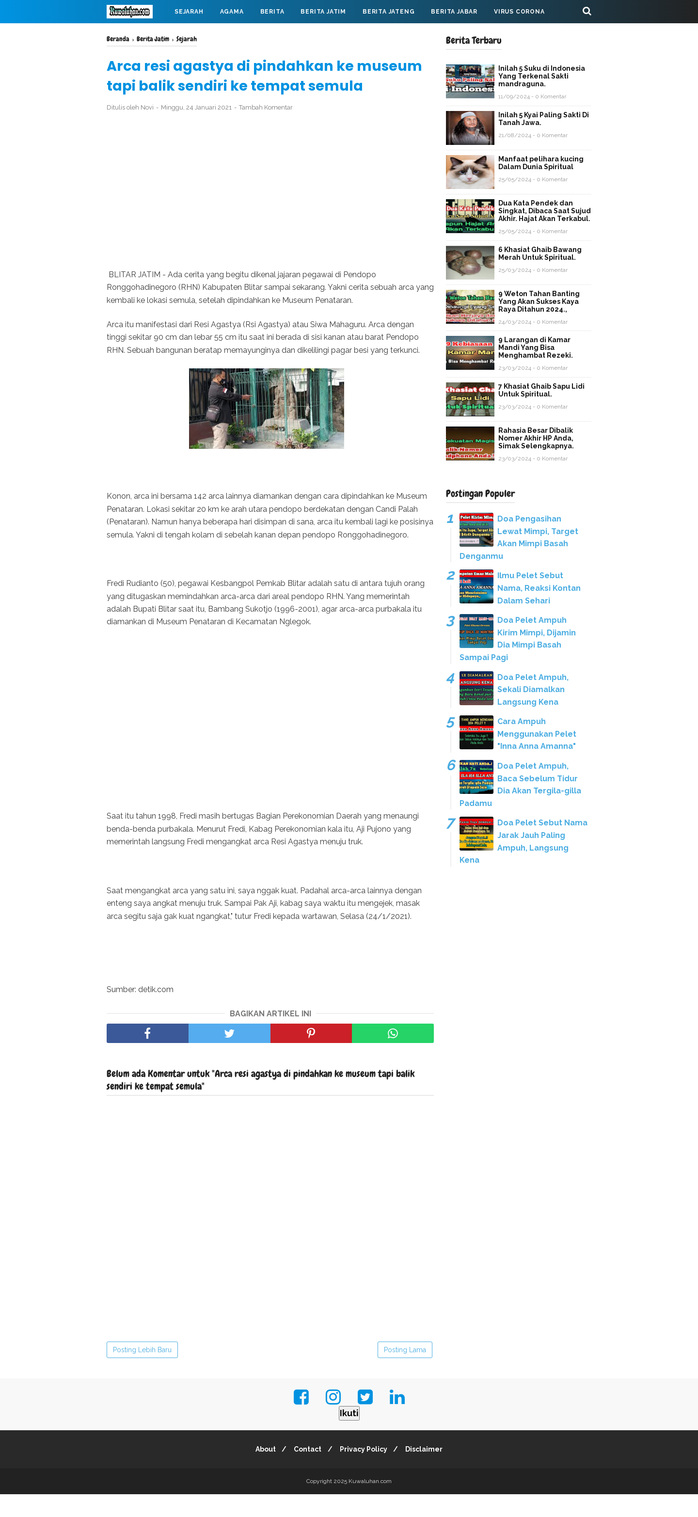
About (262, 1472)
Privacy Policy (365, 1472)
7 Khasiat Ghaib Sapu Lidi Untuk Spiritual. (541, 390)
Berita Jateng (388, 11)
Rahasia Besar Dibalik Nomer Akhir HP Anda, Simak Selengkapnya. (536, 438)
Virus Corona (519, 11)
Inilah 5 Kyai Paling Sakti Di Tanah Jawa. (543, 118)
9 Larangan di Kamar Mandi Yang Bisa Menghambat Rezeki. (535, 347)
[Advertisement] (270, 214)
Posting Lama (405, 1372)
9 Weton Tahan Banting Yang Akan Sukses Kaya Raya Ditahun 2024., (539, 301)
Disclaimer (428, 1472)
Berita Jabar (454, 11)
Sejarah (189, 11)
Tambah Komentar (266, 130)
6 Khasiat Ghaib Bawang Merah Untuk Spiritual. (540, 253)
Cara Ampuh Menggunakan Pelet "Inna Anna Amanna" (536, 734)
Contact (306, 1472)
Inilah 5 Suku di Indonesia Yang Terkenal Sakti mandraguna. (541, 76)
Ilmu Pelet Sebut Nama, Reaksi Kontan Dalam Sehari (539, 588)
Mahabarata (137, 35)
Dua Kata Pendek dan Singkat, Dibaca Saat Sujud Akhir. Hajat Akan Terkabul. (544, 210)
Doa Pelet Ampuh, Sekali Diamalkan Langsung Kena (533, 690)
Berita (272, 11)
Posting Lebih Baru (142, 1372)
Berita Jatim (323, 11)
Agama (232, 11)
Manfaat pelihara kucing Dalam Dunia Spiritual (541, 163)
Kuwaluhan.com (370, 1504)
